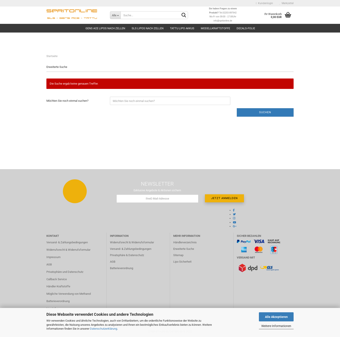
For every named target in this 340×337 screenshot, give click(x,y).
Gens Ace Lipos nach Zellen (105, 28)
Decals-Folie (246, 28)
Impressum (53, 257)
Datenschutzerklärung (103, 328)
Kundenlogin (264, 3)
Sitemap (178, 255)
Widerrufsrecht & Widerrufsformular (68, 249)
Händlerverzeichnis (185, 242)
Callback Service (56, 279)
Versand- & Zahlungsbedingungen (67, 242)
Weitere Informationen (276, 326)
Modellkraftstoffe (215, 28)
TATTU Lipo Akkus (182, 28)
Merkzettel (287, 3)
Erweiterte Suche (183, 248)
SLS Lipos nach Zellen (147, 28)
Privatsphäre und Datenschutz (64, 271)
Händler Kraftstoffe (58, 286)
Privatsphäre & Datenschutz (127, 255)
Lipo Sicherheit (182, 261)
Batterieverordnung (58, 301)
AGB (49, 264)
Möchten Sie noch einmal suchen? (67, 100)
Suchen (265, 112)
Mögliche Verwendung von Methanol (68, 293)
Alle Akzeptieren (276, 317)
